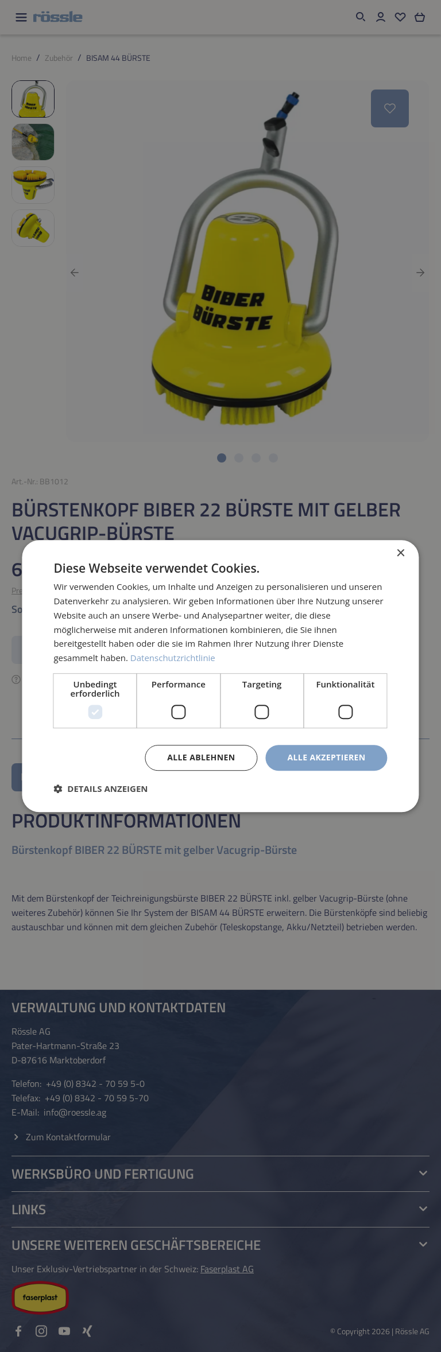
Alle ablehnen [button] (201, 757)
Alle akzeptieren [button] (326, 757)
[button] (100, 788)
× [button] (400, 553)
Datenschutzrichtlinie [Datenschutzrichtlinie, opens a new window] (172, 657)
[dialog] (220, 676)
